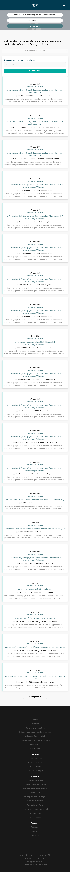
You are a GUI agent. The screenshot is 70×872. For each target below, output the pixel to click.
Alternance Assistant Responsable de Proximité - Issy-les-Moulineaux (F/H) (35, 677)
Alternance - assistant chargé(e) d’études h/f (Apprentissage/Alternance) (35, 343)
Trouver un (35, 780)
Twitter (35, 831)
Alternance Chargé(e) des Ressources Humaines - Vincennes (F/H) (35, 499)
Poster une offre (35, 758)
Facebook (35, 827)
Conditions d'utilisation (35, 728)
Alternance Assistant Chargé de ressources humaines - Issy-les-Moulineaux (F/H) (35, 91)
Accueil (35, 719)
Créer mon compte (35, 770)
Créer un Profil (35, 813)
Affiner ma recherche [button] (35, 51)
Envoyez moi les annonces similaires (19, 60)
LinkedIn (35, 835)
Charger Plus (35, 697)
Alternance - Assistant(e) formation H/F (35, 589)
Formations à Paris (35, 805)
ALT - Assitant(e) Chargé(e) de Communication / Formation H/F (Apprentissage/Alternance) (35, 185)
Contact (35, 724)
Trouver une (35, 784)
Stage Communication (35, 858)
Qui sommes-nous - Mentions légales (35, 732)
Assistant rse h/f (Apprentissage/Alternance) (35, 618)
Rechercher (35, 26)
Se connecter (35, 766)
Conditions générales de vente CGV (35, 740)
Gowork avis (35, 792)
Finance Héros (35, 744)
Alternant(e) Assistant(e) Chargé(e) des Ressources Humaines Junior (35, 647)
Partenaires (35, 748)
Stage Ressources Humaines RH (35, 855)
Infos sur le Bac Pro (35, 801)
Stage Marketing (35, 861)
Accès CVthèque (35, 762)
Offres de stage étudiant (35, 864)
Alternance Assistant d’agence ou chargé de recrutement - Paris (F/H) (35, 528)
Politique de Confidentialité (35, 736)
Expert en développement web (35, 809)
